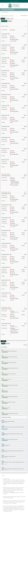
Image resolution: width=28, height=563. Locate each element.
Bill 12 (3, 412)
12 (14, 53)
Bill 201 (3, 420)
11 (13, 53)
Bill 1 (2, 350)
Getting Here (16, 1)
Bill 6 (2, 378)
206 (15, 200)
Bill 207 (3, 455)
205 (12, 122)
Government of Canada (7, 541)
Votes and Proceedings (14, 39)
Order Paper (12, 37)
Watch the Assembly (6, 524)
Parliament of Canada (6, 540)
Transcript (12, 47)
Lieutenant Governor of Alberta (8, 539)
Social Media (14, 558)
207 (10, 101)
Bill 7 (2, 384)
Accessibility (10, 558)
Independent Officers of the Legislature (10, 530)
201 (14, 226)
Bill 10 (3, 401)
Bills (12, 18)
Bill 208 (3, 461)
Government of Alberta (7, 538)
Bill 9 (2, 395)
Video (23, 47)
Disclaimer (19, 557)
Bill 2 (2, 355)
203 (11, 79)
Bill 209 (3, 467)
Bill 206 (3, 449)
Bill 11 (3, 406)
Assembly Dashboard (6, 525)
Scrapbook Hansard (8, 510)
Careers (11, 1)
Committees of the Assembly (8, 527)
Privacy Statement (23, 557)
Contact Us (9, 547)
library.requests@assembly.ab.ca (12, 492)
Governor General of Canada (8, 543)
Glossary (4, 531)
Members (4, 523)
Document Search (24, 15)
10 (11, 133)
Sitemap (18, 558)
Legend (25, 344)
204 (15, 53)
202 (12, 200)
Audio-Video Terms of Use (7, 533)
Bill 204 (3, 438)
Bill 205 (3, 444)
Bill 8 (2, 389)
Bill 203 (3, 432)
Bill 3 (2, 361)
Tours (3, 528)
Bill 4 (2, 367)
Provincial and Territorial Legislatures (9, 544)
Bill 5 (2, 372)
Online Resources (6, 529)
